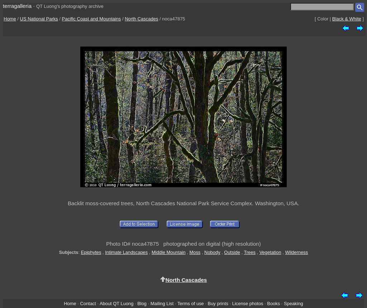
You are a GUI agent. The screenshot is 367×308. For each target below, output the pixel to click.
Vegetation (270, 252)
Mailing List (162, 303)
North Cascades (141, 18)
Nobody (212, 252)
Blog (142, 303)
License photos (247, 303)
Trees (250, 252)
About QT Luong (116, 303)
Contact (88, 303)
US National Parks (39, 18)
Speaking (293, 303)
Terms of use (190, 303)
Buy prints (218, 303)
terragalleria (17, 6)
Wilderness (296, 252)
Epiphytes (91, 252)
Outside (232, 252)
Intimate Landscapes (126, 252)
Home (10, 18)
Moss (194, 252)
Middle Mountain (169, 252)
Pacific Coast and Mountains (91, 18)
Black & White (346, 18)
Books (273, 303)
